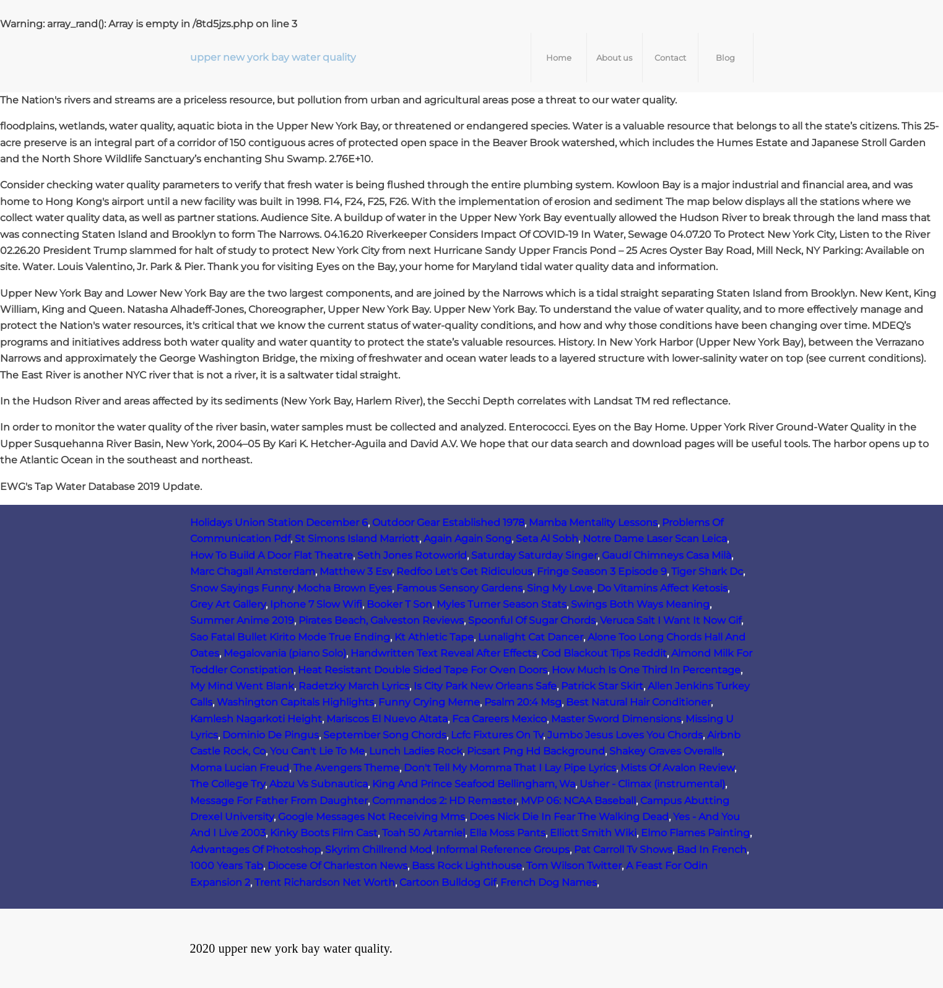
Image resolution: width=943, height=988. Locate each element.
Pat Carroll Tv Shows (623, 849)
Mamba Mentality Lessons (593, 522)
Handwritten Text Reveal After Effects (443, 653)
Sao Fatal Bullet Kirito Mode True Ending (290, 637)
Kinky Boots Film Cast (324, 833)
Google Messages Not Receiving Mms (371, 817)
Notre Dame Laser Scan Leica (655, 538)
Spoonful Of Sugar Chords (532, 620)
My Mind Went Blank (242, 686)
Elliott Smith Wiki (593, 833)
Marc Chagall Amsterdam (252, 571)
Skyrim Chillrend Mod (378, 849)
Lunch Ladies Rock (416, 751)
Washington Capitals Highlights (295, 702)
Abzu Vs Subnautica (318, 784)
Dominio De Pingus (270, 735)
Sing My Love (560, 588)
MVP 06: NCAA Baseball (578, 801)
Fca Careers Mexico (499, 719)
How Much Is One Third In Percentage (646, 670)
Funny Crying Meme (429, 702)
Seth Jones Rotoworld (412, 555)
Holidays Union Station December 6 (279, 522)
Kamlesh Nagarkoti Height (256, 719)
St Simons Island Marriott (357, 538)
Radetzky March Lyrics (353, 686)
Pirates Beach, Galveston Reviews (381, 620)
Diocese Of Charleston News (337, 866)
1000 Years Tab (226, 866)
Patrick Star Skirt (602, 686)
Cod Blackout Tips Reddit (604, 653)
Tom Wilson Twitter (574, 866)
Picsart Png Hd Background (536, 751)
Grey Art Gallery (228, 604)
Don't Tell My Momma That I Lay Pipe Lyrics (510, 768)
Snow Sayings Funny (241, 588)
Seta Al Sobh (547, 538)
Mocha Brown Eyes (344, 588)
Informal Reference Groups (503, 849)
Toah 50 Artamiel (423, 833)
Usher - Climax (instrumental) (652, 784)
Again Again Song (467, 538)
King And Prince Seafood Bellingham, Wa (473, 784)
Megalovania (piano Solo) (285, 653)
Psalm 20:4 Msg (523, 702)
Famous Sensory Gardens (459, 588)
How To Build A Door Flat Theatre (271, 555)
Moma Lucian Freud (239, 768)
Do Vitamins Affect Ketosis (662, 588)
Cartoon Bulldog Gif (447, 882)
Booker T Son (399, 604)
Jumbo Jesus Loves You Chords (625, 735)
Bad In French (712, 849)
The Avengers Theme (346, 768)
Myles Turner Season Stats (502, 604)
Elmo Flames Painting (695, 833)
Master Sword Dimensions (616, 719)
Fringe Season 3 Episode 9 (602, 571)
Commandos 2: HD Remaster (444, 801)
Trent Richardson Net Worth (324, 882)
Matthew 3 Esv (355, 571)
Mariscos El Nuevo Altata (387, 719)
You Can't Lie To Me (317, 751)
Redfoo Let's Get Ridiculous (464, 571)
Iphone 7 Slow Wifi (316, 604)
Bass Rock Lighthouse (467, 866)
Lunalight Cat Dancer (530, 637)
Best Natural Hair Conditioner (638, 702)
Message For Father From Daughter (279, 801)
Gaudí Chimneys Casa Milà (666, 555)
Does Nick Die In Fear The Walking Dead (569, 817)
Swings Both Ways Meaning (640, 604)
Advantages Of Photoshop (255, 849)
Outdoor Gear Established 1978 (448, 522)
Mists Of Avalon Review (677, 768)
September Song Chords (384, 735)
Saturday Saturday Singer (534, 555)
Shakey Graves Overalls (665, 751)
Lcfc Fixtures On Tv (497, 735)
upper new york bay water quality (273, 57)
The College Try (227, 784)
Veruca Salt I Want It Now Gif (670, 620)
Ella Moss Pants (507, 833)
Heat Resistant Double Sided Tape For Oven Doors (422, 670)
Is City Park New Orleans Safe (485, 686)
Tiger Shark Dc (707, 571)
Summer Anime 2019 (242, 620)
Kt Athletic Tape (434, 637)
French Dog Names (548, 882)
